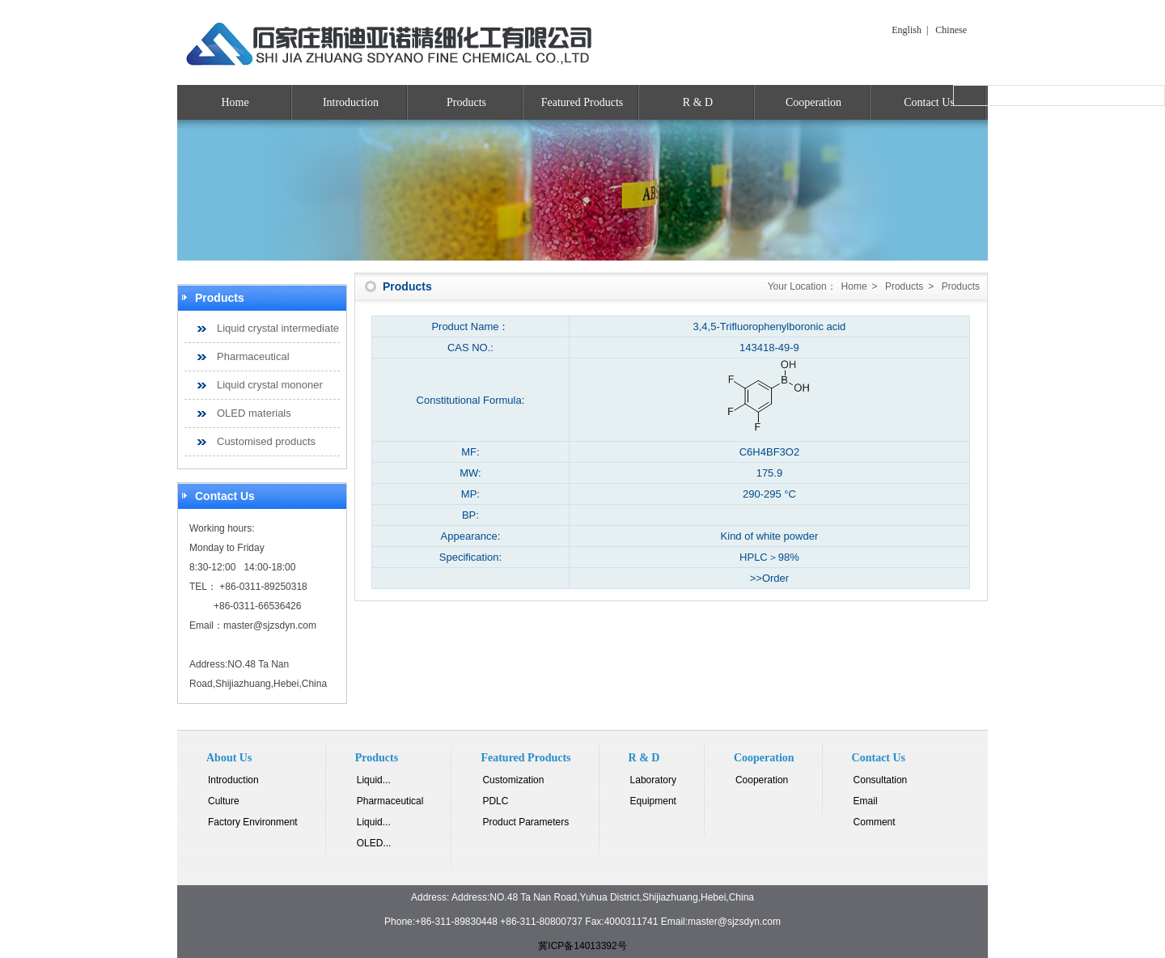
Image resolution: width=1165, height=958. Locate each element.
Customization (513, 780)
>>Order (769, 578)
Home (234, 102)
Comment (875, 822)
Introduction (351, 102)
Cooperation (813, 102)
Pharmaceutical (253, 356)
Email (866, 801)
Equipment (653, 801)
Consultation (881, 780)
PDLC (495, 801)
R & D (698, 102)
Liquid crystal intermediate (278, 328)
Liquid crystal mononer (270, 385)
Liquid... (374, 780)
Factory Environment (253, 822)
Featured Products (582, 102)
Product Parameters (525, 822)
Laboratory (653, 780)
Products (466, 102)
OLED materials (254, 413)
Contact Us (929, 102)
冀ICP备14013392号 (582, 946)
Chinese (951, 30)
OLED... (374, 843)
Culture (223, 801)
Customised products (266, 441)
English (906, 30)
